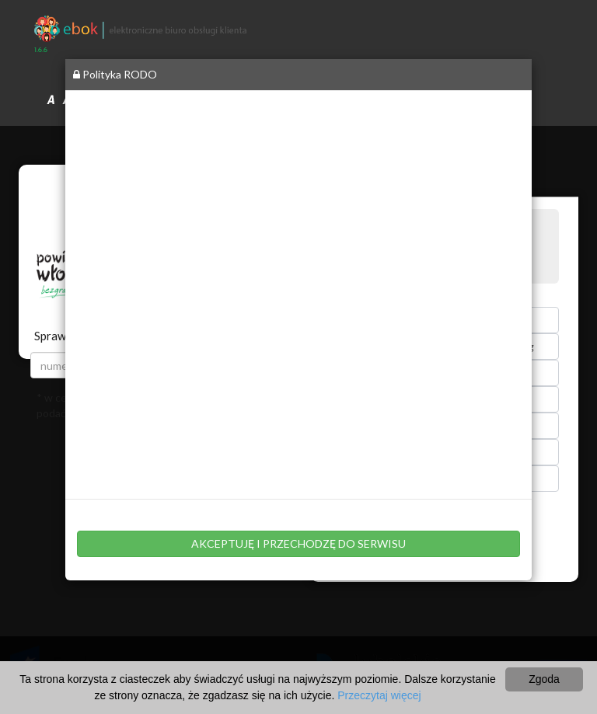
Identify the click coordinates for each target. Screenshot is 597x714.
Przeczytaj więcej (379, 695)
